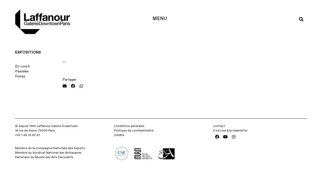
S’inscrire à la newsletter (230, 130)
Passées (22, 71)
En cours (22, 66)
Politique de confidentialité (133, 130)
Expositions (28, 52)
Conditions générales (129, 125)
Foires (20, 76)
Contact (219, 125)
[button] (301, 19)
